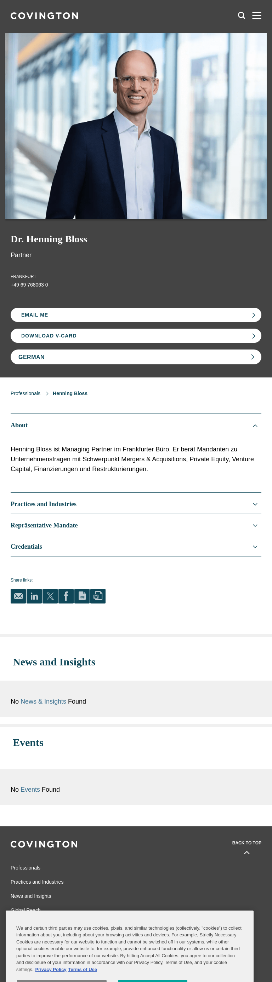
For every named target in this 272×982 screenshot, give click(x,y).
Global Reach (26, 890)
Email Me (34, 315)
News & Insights (113, 691)
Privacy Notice (24, 928)
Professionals (25, 393)
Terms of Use (102, 928)
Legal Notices (103, 907)
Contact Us (21, 918)
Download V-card (49, 336)
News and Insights (31, 875)
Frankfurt (23, 276)
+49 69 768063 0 (29, 285)
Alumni (17, 907)
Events (101, 769)
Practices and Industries (37, 861)
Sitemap (98, 918)
